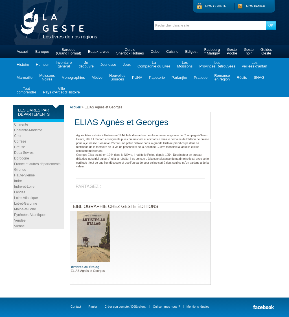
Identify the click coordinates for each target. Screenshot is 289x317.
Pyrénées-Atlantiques (30, 215)
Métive (97, 77)
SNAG (259, 77)
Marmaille (24, 77)
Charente (21, 124)
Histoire (23, 64)
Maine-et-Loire (25, 209)
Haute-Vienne (24, 175)
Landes (19, 192)
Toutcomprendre (26, 90)
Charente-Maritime (28, 130)
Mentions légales (198, 306)
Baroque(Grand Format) (68, 51)
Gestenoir (249, 51)
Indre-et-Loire (24, 187)
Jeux (127, 64)
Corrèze (20, 141)
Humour (42, 64)
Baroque (42, 51)
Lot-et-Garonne (25, 203)
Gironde (20, 170)
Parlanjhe (179, 77)
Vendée (20, 220)
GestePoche (232, 51)
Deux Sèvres (24, 153)
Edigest (191, 51)
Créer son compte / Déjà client (124, 306)
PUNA (137, 77)
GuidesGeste (266, 51)
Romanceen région (222, 77)
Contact (76, 306)
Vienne (19, 226)
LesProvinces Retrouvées (217, 64)
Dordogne (21, 158)
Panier (92, 306)
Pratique (200, 77)
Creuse (19, 147)
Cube (155, 51)
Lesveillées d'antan (254, 64)
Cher (17, 136)
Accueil (23, 51)
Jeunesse (108, 64)
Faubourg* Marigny (212, 51)
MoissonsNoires (47, 77)
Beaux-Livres (99, 51)
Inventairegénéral (64, 64)
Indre (18, 181)
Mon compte (215, 6)
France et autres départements (37, 164)
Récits (242, 77)
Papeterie (157, 77)
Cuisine (172, 51)
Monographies (73, 77)
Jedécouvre (85, 64)
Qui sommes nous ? (166, 306)
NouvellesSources (117, 77)
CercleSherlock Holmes (130, 51)
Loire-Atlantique (26, 198)
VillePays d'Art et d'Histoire (61, 90)
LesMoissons (184, 64)
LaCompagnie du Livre (153, 64)
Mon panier (255, 6)
